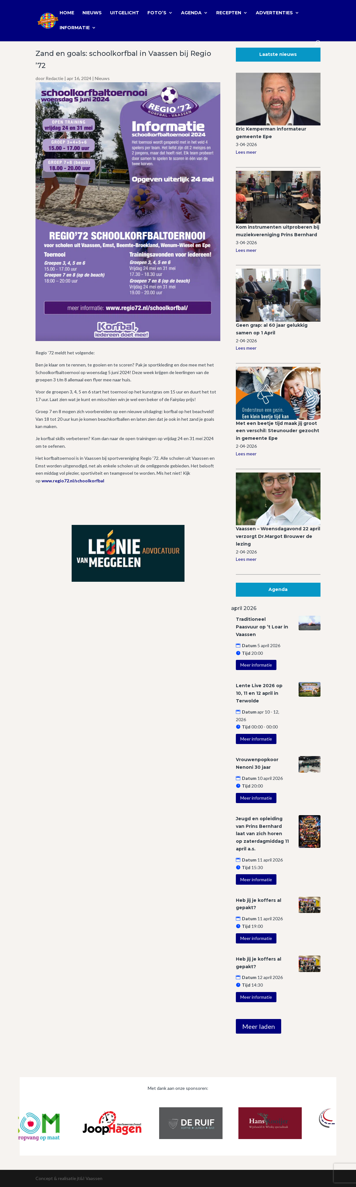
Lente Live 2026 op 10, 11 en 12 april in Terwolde (259, 693)
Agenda (191, 13)
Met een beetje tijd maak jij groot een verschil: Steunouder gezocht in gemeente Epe (277, 430)
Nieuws (92, 13)
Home (67, 13)
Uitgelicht (124, 13)
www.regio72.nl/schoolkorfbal (73, 480)
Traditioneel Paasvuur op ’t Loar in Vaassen (262, 626)
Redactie (54, 78)
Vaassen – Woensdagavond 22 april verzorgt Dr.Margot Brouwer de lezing (278, 536)
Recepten (228, 13)
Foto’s (156, 13)
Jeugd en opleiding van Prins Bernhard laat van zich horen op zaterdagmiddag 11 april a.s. (262, 834)
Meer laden (258, 1026)
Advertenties (274, 13)
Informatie (75, 27)
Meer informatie (256, 664)
